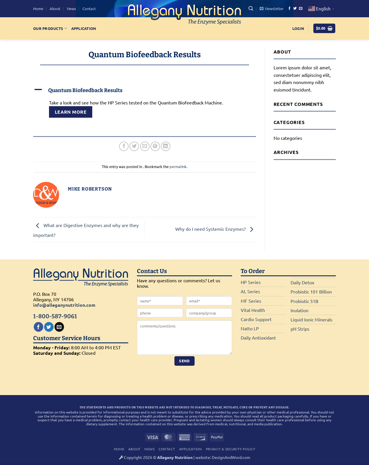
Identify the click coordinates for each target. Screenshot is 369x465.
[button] (250, 8)
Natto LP (250, 328)
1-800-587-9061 (55, 316)
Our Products (50, 28)
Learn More (71, 112)
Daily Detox (302, 282)
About (55, 8)
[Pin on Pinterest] (155, 146)
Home (38, 8)
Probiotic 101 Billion (311, 291)
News (71, 8)
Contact (89, 8)
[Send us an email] (300, 9)
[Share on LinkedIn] (165, 146)
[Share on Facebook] (124, 146)
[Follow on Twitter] (295, 9)
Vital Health (253, 310)
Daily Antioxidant (258, 337)
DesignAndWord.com (231, 457)
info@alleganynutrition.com (64, 305)
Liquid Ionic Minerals (311, 319)
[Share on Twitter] (134, 146)
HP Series (251, 282)
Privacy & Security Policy (230, 449)
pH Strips (300, 328)
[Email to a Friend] (145, 146)
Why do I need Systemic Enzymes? (215, 229)
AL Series (250, 291)
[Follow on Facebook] (289, 9)
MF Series (251, 301)
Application (83, 28)
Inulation (299, 310)
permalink (178, 166)
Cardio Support (256, 319)
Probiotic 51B (304, 301)
